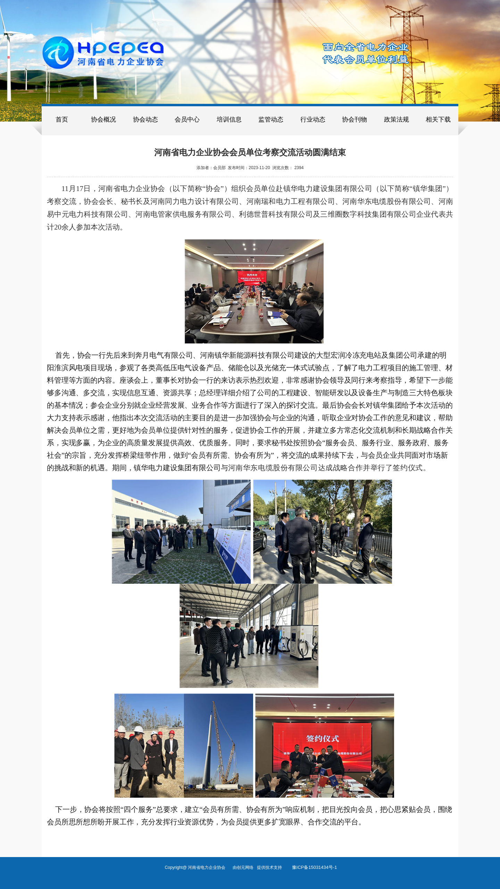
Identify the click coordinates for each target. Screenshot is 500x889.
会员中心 (187, 119)
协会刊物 (354, 119)
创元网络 (247, 867)
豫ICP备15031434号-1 (314, 867)
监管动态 (270, 119)
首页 (62, 119)
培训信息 (229, 119)
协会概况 (103, 119)
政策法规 (396, 119)
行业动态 (312, 119)
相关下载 (438, 119)
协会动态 (145, 119)
